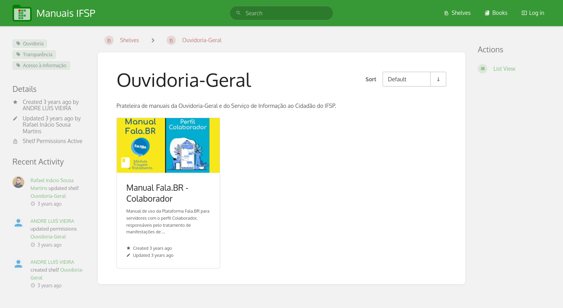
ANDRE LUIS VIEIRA (47, 108)
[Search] (238, 13)
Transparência (34, 54)
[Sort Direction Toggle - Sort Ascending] (438, 79)
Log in (533, 12)
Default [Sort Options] (397, 78)
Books (495, 12)
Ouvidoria (29, 44)
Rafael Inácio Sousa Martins (47, 127)
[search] (281, 13)
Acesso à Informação (41, 65)
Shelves (457, 12)
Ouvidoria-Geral (48, 196)
